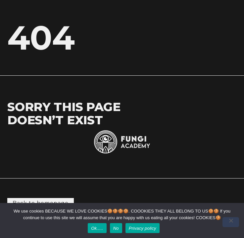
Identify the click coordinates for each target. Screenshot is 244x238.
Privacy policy (142, 228)
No (116, 228)
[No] (230, 222)
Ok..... (97, 228)
